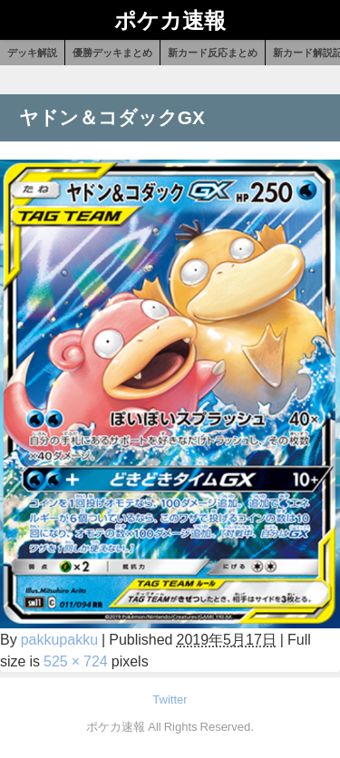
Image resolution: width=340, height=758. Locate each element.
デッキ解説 (32, 52)
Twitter (169, 699)
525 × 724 (76, 661)
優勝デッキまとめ (112, 52)
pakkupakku (59, 639)
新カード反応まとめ (212, 52)
